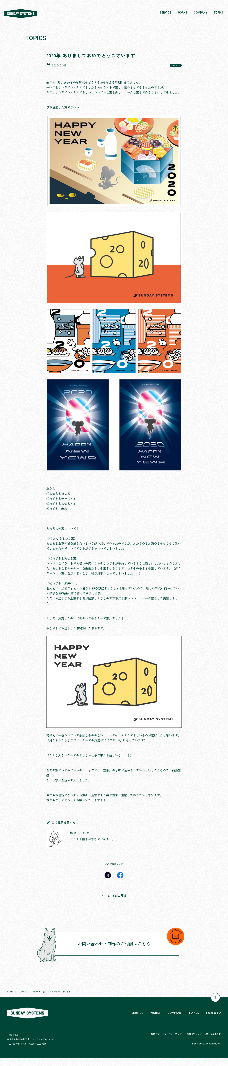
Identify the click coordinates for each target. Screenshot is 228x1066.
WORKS (152, 1021)
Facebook (213, 1021)
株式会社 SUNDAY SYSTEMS (24, 12)
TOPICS (193, 1021)
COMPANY (173, 1021)
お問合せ (155, 1041)
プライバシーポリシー (173, 1041)
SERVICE (134, 1021)
